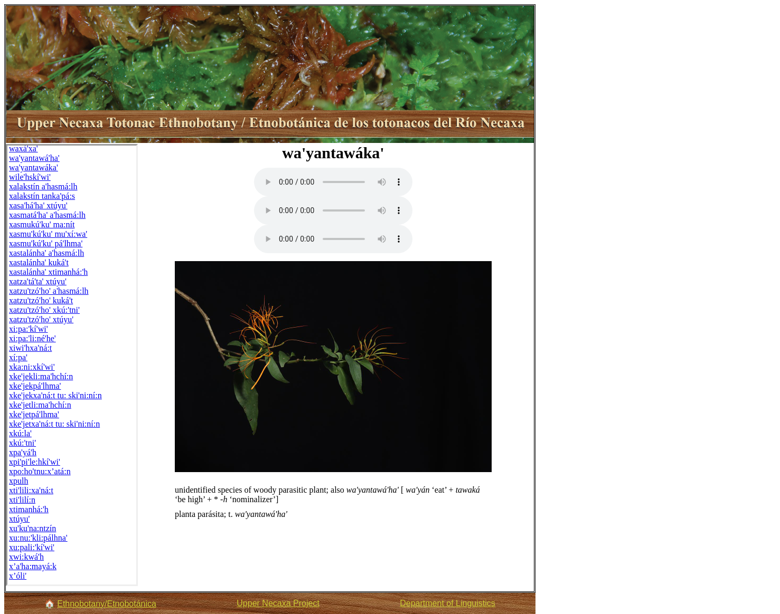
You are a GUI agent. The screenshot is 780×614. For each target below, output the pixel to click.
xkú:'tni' (22, 442)
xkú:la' (20, 433)
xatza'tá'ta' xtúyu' (38, 281)
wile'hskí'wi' (30, 176)
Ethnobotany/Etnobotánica (106, 603)
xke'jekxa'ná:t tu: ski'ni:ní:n (55, 395)
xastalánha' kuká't (39, 262)
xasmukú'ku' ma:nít (41, 224)
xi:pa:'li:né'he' (32, 338)
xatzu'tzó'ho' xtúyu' (41, 319)
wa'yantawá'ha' (34, 158)
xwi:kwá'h (26, 556)
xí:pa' (18, 357)
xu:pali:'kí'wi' (31, 547)
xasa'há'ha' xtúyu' (38, 205)
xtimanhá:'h (29, 509)
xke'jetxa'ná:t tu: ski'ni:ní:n (54, 423)
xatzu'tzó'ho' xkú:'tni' (44, 309)
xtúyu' (19, 518)
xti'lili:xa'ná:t (31, 490)
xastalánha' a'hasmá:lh (46, 252)
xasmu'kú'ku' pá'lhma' (45, 243)
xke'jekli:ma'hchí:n (41, 376)
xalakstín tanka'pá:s (42, 195)
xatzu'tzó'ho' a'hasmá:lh (49, 290)
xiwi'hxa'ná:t (30, 347)
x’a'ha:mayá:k (33, 566)
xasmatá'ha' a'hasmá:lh (47, 214)
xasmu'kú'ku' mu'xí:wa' (48, 233)
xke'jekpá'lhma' (35, 385)
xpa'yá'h (22, 452)
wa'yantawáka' (33, 167)
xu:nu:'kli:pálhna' (38, 537)
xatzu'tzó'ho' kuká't (41, 300)
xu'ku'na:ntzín (32, 528)
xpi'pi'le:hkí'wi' (34, 461)
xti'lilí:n (22, 499)
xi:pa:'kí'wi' (28, 328)
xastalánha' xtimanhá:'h (48, 271)
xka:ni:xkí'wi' (32, 366)
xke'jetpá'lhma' (34, 414)
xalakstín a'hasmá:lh (43, 186)
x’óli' (17, 575)
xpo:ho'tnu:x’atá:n (40, 471)
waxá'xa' (23, 148)
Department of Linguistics (447, 603)
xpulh (18, 480)
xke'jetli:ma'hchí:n (40, 404)
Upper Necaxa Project (278, 603)
